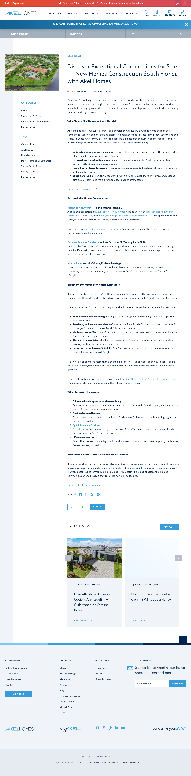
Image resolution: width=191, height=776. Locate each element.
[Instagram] (104, 728)
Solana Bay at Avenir (79, 207)
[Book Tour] (169, 13)
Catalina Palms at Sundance (83, 242)
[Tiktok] (110, 728)
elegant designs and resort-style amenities (125, 215)
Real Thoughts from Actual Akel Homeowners (150, 379)
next (178, 558)
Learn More (138, 3)
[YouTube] (123, 728)
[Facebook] (97, 728)
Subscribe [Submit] (177, 683)
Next (97, 507)
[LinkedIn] (116, 728)
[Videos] (146, 13)
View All (169, 527)
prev (68, 558)
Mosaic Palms (75, 263)
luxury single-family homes (110, 211)
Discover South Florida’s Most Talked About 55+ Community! (95, 24)
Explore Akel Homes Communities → (88, 485)
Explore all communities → (82, 189)
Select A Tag (76, 34)
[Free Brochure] (157, 13)
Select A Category (19, 34)
